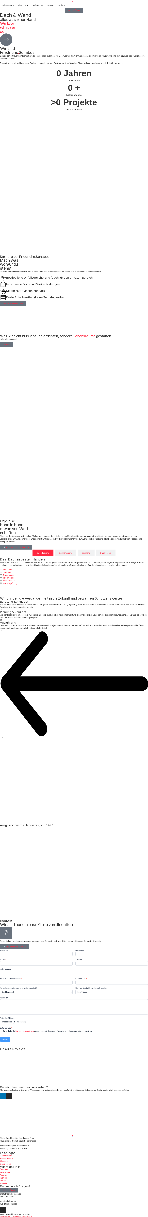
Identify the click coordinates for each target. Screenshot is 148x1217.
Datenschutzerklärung (25, 1031)
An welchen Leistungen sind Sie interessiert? (19, 988)
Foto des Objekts (7, 1018)
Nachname (80, 950)
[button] (74, 684)
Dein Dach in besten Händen (22, 559)
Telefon (78, 960)
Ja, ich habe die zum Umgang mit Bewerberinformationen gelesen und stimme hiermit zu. (46, 1031)
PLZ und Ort (81, 979)
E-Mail (3, 960)
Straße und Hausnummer (11, 979)
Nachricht (4, 998)
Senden (5, 1039)
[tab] (43, 553)
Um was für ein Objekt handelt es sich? (92, 988)
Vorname (4, 950)
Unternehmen (5, 969)
